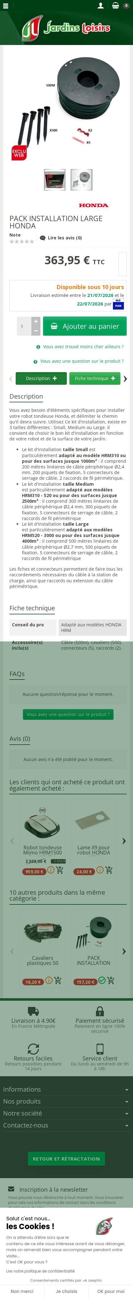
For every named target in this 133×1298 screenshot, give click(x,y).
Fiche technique (95, 378)
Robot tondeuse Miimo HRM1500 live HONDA (42, 852)
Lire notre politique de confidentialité (40, 1271)
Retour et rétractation (66, 1158)
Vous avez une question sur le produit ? (68, 714)
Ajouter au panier (85, 326)
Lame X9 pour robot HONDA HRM (93, 852)
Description (41, 378)
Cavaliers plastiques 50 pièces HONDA (42, 962)
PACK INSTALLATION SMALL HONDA (93, 962)
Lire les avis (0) (61, 238)
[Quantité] (24, 326)
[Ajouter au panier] (60, 870)
